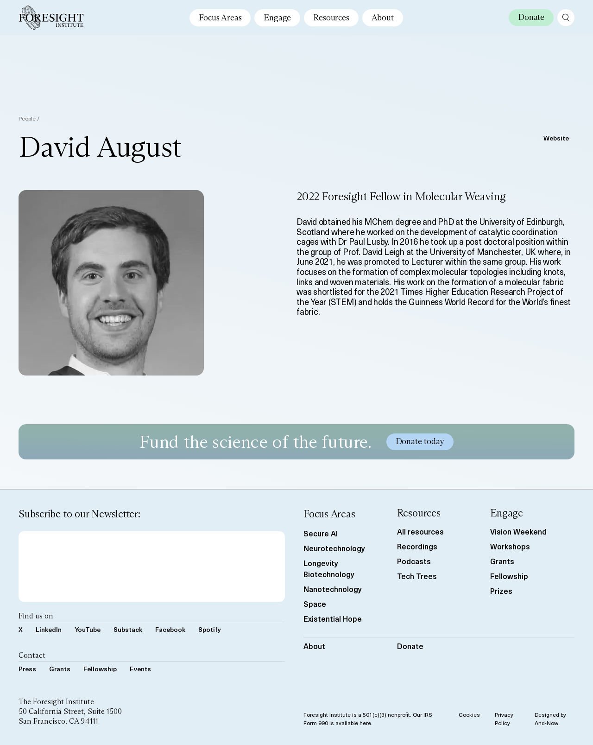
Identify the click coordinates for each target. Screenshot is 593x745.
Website (556, 138)
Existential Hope (332, 618)
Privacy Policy (504, 718)
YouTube (88, 629)
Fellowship (100, 669)
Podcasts (414, 561)
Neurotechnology (334, 548)
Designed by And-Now (550, 718)
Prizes (501, 590)
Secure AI (320, 533)
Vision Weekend (518, 531)
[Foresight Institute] (51, 18)
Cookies (469, 714)
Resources (331, 18)
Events (140, 669)
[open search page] (565, 17)
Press (27, 669)
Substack (128, 629)
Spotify (209, 629)
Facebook (170, 629)
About (383, 18)
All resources (420, 531)
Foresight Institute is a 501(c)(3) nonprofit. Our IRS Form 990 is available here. (367, 718)
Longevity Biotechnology (328, 568)
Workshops (510, 546)
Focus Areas (220, 18)
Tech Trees (417, 575)
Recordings (417, 546)
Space (314, 603)
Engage (277, 18)
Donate (410, 645)
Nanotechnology (332, 588)
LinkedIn (49, 629)
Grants (59, 669)
